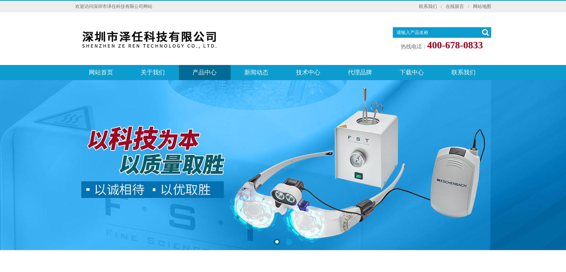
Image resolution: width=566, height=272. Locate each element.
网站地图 (482, 6)
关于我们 (153, 72)
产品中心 (204, 72)
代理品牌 (360, 72)
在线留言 (455, 6)
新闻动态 (256, 72)
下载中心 (412, 72)
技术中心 (308, 72)
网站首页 (101, 72)
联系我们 (428, 6)
